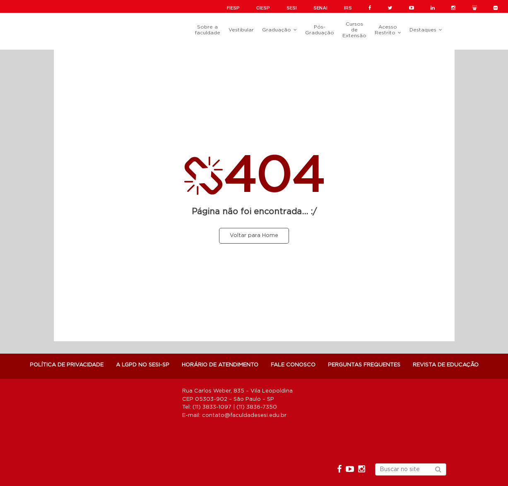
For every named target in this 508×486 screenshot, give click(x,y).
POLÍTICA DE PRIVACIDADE (67, 365)
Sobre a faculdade (207, 29)
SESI (292, 8)
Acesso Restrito (386, 29)
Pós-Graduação (319, 29)
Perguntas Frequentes (364, 365)
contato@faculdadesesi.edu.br (244, 415)
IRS (348, 8)
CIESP (263, 8)
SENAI (320, 8)
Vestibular (241, 29)
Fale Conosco (293, 365)
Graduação (276, 29)
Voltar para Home (254, 235)
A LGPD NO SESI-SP (142, 365)
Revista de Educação (446, 365)
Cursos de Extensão (354, 30)
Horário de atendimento (220, 365)
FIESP (233, 8)
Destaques (422, 29)
